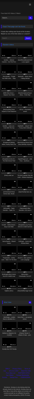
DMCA (7, 368)
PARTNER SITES (24, 373)
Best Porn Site (26, 371)
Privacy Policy (17, 368)
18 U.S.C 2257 (13, 371)
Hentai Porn (14, 377)
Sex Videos (10, 375)
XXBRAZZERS (25, 377)
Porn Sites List (10, 373)
